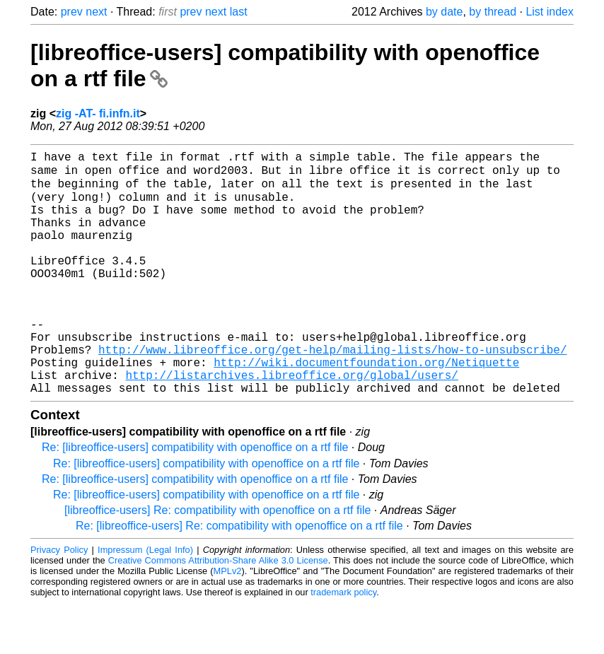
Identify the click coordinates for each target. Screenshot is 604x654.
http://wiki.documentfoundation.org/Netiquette (366, 407)
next (96, 12)
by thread (492, 12)
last (239, 12)
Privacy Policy (59, 600)
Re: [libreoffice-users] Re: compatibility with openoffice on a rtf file (239, 577)
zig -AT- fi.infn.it (98, 113)
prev (72, 12)
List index (549, 12)
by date (444, 12)
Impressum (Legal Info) (145, 600)
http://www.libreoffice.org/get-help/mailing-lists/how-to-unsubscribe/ (332, 391)
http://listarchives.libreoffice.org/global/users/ (291, 423)
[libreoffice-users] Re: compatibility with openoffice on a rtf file (217, 561)
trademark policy (343, 643)
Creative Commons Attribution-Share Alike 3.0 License (218, 611)
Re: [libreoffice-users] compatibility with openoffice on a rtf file (195, 498)
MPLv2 (228, 622)
